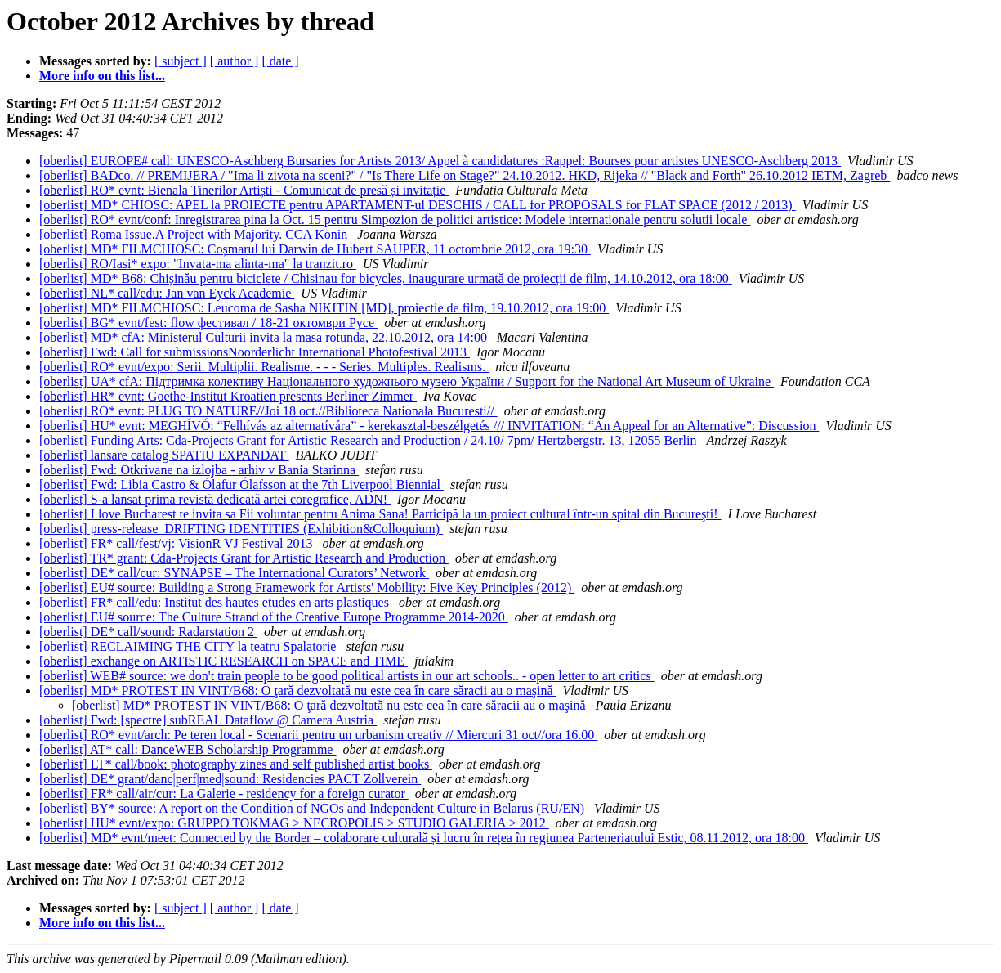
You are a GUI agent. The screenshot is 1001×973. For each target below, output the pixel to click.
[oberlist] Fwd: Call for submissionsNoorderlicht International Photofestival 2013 (254, 352)
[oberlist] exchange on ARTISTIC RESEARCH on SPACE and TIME (223, 661)
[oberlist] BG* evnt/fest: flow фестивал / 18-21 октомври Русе (208, 323)
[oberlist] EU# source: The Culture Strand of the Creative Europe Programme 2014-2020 (273, 617)
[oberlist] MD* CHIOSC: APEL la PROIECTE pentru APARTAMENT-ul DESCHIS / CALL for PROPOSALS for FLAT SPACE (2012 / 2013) (417, 205)
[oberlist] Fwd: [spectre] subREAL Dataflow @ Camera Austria (208, 720)
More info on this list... (102, 76)
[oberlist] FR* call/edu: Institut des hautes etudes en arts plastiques (215, 602)
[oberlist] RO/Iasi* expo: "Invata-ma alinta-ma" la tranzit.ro (197, 264)
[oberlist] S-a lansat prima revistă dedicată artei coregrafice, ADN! (215, 499)
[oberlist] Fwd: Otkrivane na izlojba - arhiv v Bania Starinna (199, 470)
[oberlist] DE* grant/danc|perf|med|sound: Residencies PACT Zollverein (230, 779)
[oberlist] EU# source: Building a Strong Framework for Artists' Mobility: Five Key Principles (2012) (306, 587)
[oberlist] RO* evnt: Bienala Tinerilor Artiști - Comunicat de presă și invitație (244, 190)
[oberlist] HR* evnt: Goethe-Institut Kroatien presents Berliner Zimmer (228, 396)
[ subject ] (180, 61)
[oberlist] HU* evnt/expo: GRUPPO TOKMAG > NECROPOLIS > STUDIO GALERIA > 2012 (294, 823)
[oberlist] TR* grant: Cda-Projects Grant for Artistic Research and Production (244, 558)
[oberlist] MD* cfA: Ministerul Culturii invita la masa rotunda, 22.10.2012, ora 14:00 (264, 337)
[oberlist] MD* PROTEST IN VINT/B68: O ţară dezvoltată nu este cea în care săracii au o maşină (297, 690)
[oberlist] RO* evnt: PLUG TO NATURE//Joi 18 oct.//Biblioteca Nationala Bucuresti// (268, 411)
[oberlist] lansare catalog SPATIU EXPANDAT (164, 455)
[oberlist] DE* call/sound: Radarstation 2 (148, 632)
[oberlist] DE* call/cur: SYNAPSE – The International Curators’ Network (234, 573)
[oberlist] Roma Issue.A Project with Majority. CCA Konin (195, 234)
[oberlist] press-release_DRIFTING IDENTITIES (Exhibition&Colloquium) (241, 529)
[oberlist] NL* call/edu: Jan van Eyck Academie (166, 293)
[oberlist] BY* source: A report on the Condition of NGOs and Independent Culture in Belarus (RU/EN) (313, 808)
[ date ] (279, 61)
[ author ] (234, 61)
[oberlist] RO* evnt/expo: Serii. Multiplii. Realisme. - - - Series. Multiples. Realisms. (264, 367)
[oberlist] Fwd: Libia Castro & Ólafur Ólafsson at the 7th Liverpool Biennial (241, 484)
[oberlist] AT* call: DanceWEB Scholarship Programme (187, 749)
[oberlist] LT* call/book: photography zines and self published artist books (235, 764)
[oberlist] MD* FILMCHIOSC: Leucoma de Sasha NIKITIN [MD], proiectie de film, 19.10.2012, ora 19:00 (324, 308)
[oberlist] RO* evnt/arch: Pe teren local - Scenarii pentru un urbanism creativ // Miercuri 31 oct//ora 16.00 (318, 735)
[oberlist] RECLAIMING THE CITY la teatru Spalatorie (189, 646)
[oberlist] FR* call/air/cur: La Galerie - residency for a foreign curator (224, 793)
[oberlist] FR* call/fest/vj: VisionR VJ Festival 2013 (177, 543)
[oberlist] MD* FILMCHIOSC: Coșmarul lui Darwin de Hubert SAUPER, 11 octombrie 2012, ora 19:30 (315, 249)
